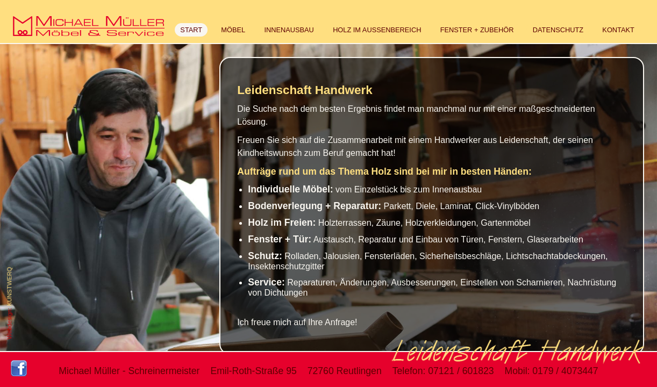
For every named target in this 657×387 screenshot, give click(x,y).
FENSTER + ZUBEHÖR (477, 30)
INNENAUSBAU (288, 30)
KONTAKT (618, 30)
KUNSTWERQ (9, 286)
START (191, 30)
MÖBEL (233, 30)
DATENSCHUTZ (558, 30)
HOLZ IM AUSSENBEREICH (377, 30)
